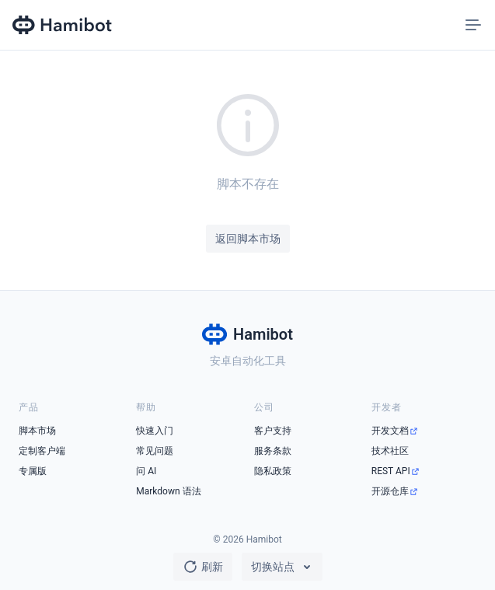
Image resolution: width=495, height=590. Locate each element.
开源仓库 (390, 491)
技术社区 (390, 450)
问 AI (146, 471)
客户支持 (272, 430)
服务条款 (272, 450)
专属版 (33, 471)
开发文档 (390, 430)
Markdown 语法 (168, 491)
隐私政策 (272, 471)
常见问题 (154, 450)
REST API (390, 471)
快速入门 (154, 430)
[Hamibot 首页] (62, 24)
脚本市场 (37, 430)
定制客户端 (42, 450)
